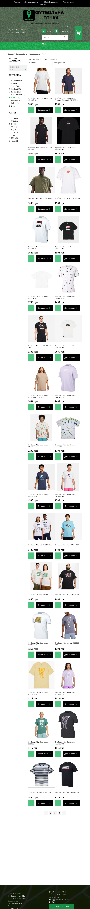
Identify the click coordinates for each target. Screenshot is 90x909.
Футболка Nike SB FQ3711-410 (40, 792)
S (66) (13, 124)
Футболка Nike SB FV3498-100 (40, 545)
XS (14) (14, 121)
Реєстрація (61, 31)
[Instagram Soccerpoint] (53, 902)
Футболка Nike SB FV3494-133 (40, 594)
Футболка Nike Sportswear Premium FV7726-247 (38, 396)
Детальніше (43, 110)
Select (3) (15, 103)
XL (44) (14, 132)
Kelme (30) (16, 92)
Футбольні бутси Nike (16, 896)
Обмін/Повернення (51, 2)
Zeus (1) (14, 106)
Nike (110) (15, 97)
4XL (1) (14, 141)
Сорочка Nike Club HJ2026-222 (40, 198)
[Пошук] (55, 37)
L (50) (13, 130)
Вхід (46, 31)
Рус (67, 26)
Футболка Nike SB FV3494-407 (67, 545)
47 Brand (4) (16, 81)
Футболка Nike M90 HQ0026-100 (67, 198)
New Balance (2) (18, 95)
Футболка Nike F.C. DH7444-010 (67, 792)
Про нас (17, 2)
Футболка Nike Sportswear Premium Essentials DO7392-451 (67, 99)
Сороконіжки (13, 901)
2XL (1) (14, 138)
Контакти (43, 4)
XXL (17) (15, 135)
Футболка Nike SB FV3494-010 (67, 594)
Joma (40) (15, 86)
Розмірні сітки (68, 2)
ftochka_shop (55, 897)
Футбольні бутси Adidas (17, 898)
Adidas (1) (15, 83)
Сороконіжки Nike (15, 903)
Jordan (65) (16, 89)
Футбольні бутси (14, 893)
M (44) (14, 127)
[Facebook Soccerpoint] (50, 902)
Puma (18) (15, 100)
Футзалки (11, 906)
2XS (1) (14, 118)
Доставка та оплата (31, 2)
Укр (63, 26)
